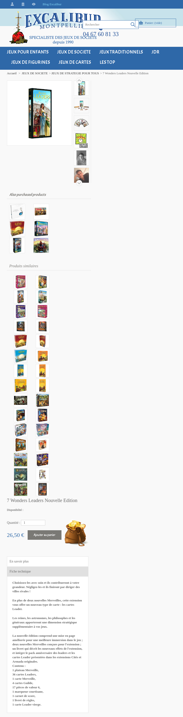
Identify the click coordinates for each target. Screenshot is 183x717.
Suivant (77, 80)
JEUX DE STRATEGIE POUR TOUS (73, 73)
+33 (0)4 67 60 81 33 (26, 587)
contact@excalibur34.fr (27, 600)
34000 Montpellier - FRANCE (24, 553)
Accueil (9, 73)
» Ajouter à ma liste (112, 306)
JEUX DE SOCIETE (33, 73)
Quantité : (102, 106)
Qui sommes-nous (123, 577)
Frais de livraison (70, 557)
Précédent (77, 183)
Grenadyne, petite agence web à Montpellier (57, 707)
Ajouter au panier (134, 118)
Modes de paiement (72, 577)
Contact (117, 557)
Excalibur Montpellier (26, 540)
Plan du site (119, 567)
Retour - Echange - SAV (75, 567)
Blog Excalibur (50, 4)
